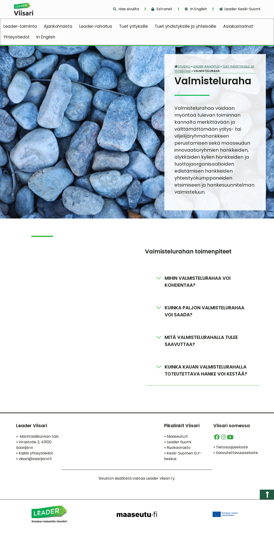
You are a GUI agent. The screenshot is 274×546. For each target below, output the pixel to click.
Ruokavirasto (177, 447)
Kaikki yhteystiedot (34, 453)
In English (45, 37)
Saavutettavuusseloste (235, 452)
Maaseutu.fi (175, 436)
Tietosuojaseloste (230, 447)
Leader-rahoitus (95, 26)
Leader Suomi (177, 442)
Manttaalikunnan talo (37, 436)
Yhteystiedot (16, 37)
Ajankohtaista (58, 26)
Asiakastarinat (238, 26)
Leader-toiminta (20, 26)
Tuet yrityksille (133, 26)
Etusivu (182, 66)
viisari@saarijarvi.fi (35, 458)
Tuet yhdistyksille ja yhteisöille (185, 26)
